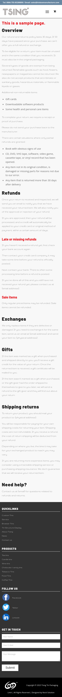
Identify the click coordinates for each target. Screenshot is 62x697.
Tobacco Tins (8, 572)
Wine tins (6, 563)
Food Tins (6, 576)
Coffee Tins (7, 580)
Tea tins (5, 555)
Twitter (10, 608)
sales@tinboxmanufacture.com (45, 2)
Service (5, 519)
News (4, 536)
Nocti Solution (48, 692)
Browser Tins (8, 524)
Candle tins (7, 559)
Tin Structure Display (11, 528)
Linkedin (11, 618)
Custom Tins (7, 515)
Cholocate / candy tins (12, 567)
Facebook (11, 598)
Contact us (7, 540)
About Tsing (7, 532)
